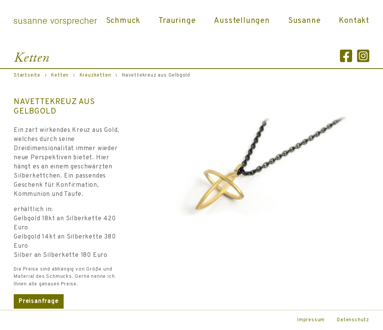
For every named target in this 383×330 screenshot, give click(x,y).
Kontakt (354, 21)
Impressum (311, 320)
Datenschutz (353, 320)
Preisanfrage (39, 301)
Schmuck (123, 21)
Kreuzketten (95, 75)
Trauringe (177, 21)
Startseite (27, 75)
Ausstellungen (241, 21)
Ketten (60, 75)
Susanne (304, 21)
